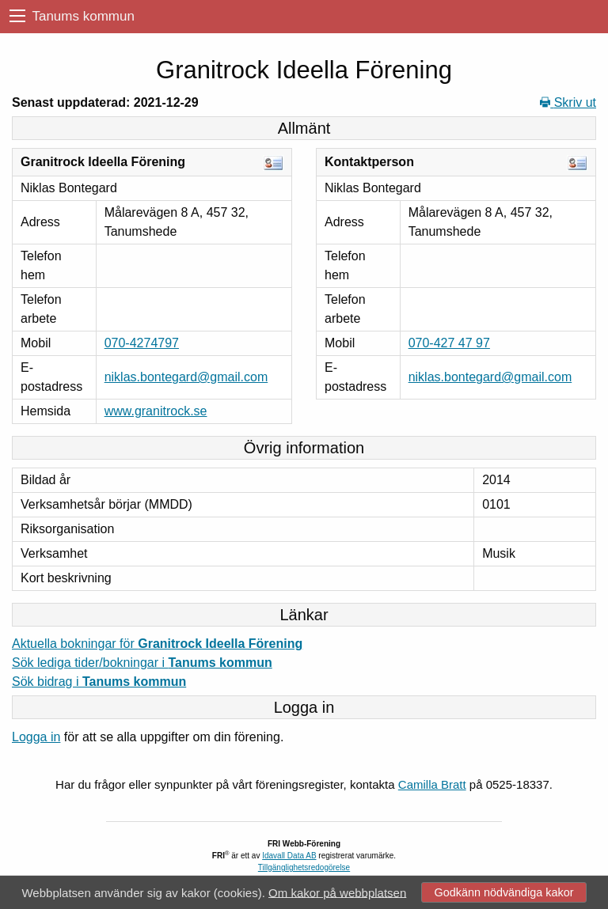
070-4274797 (141, 343)
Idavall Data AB (289, 855)
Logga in (36, 737)
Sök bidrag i (99, 681)
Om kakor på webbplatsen (337, 892)
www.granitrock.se (155, 411)
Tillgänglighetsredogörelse (304, 867)
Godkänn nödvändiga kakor (503, 892)
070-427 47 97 (449, 343)
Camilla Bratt (432, 784)
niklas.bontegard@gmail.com (186, 377)
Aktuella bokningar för (157, 643)
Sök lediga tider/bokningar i (142, 662)
